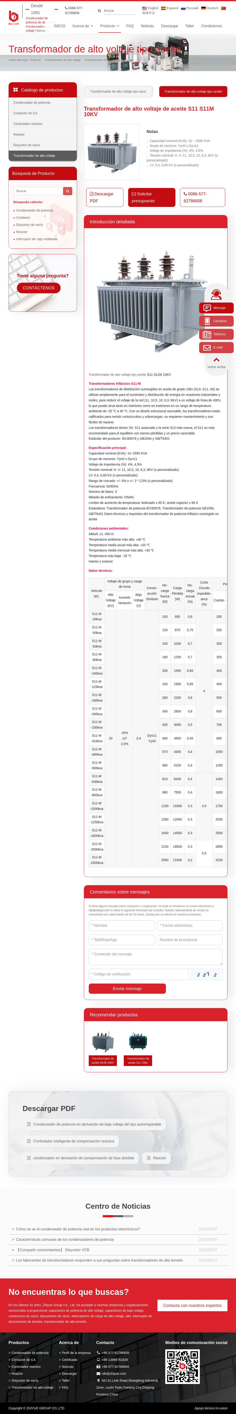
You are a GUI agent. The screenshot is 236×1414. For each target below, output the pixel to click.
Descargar (169, 26)
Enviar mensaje (127, 988)
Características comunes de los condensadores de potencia (65, 1239)
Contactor (23, 217)
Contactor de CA (25, 113)
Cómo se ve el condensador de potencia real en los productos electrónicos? (78, 1229)
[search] (99, 11)
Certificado (69, 1360)
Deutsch (209, 8)
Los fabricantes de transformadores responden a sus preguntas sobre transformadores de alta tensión (99, 1260)
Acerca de (80, 26)
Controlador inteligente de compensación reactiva (70, 1141)
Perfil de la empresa (76, 1353)
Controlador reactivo (27, 124)
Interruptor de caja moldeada (36, 239)
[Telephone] (122, 940)
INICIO (59, 26)
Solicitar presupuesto (143, 197)
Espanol (169, 8)
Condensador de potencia (31, 102)
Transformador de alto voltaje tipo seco (118, 91)
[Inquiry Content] (156, 957)
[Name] (122, 925)
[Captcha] (139, 974)
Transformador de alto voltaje (63, 60)
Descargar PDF (102, 197)
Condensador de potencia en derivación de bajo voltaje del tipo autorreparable (94, 1124)
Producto (107, 26)
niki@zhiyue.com (99, 910)
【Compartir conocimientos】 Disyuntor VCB (52, 1250)
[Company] (190, 940)
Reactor (19, 134)
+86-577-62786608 (115, 1353)
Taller (189, 26)
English (150, 8)
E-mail (213, 347)
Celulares (215, 321)
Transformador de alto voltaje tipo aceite (109, 60)
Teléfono (214, 334)
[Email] (190, 925)
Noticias (147, 26)
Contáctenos (211, 26)
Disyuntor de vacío (26, 145)
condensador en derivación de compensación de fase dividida (80, 1158)
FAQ (130, 26)
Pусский (189, 8)
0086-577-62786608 (195, 197)
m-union (221, 1408)
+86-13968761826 (115, 1360)
